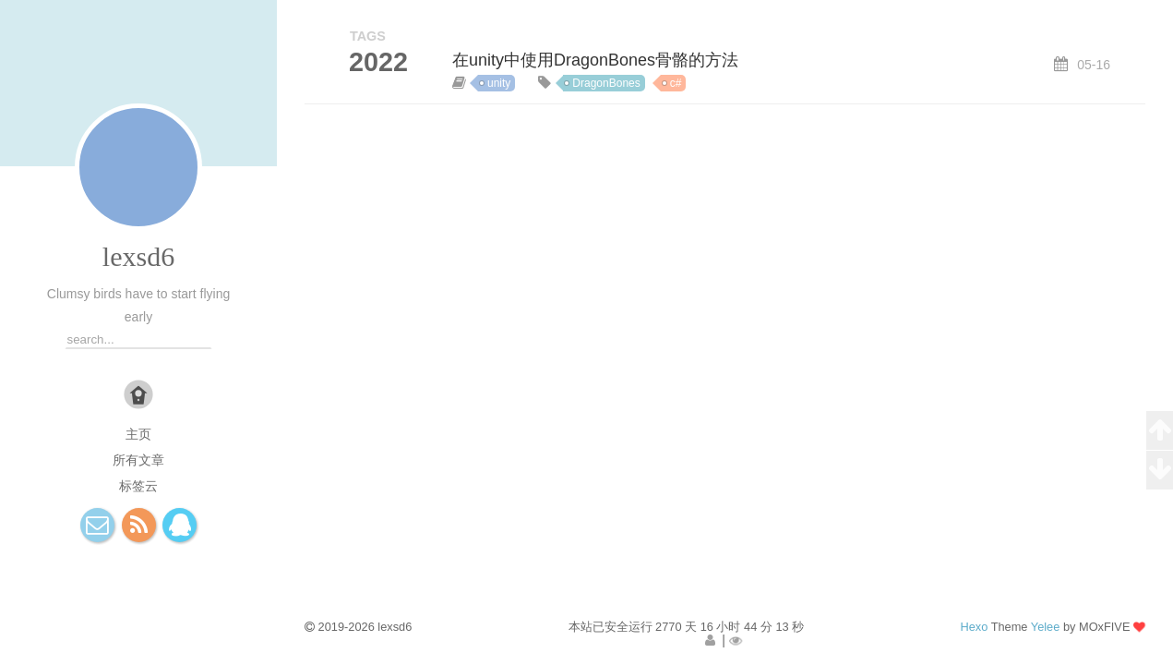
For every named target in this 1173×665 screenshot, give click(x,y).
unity (498, 83)
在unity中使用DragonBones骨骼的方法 (595, 60)
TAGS (368, 36)
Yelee (1045, 627)
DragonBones (606, 83)
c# (676, 83)
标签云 (138, 485)
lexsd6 (138, 256)
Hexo (973, 627)
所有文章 (138, 460)
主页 (138, 434)
